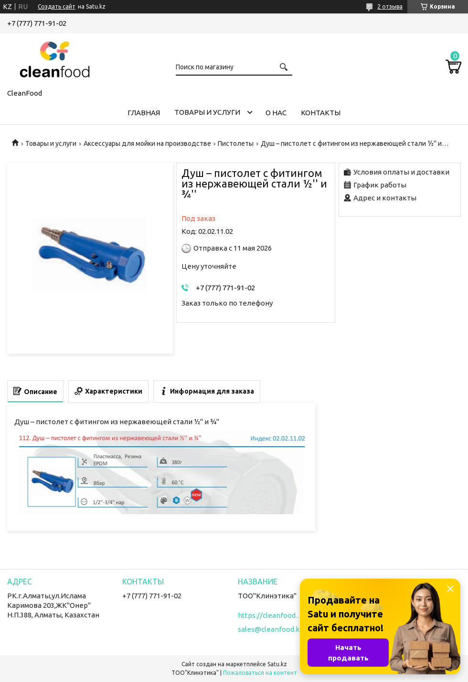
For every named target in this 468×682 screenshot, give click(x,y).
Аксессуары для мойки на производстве (147, 143)
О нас (276, 113)
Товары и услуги (207, 112)
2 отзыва (390, 6)
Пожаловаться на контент (260, 673)
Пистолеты (236, 143)
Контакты (320, 113)
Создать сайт (56, 6)
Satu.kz (277, 664)
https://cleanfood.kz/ (271, 615)
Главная (144, 113)
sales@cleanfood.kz (270, 629)
